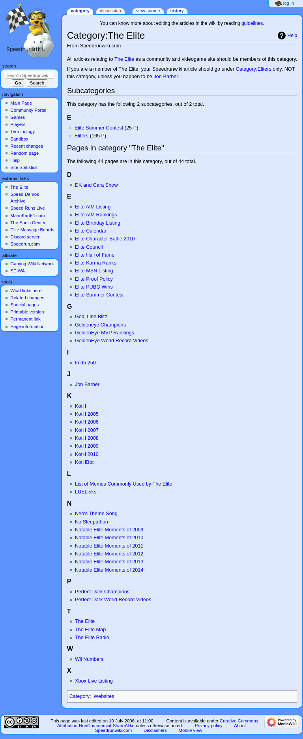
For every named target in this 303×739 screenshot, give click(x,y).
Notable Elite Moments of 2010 (109, 537)
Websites (104, 696)
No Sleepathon (91, 522)
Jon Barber (165, 76)
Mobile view (190, 730)
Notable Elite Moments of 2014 (109, 570)
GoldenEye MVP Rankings (104, 333)
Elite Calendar (91, 231)
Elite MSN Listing (94, 271)
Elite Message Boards (32, 229)
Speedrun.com (25, 244)
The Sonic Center (27, 222)
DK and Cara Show (96, 185)
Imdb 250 (85, 363)
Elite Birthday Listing (97, 223)
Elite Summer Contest (99, 128)
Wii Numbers (89, 659)
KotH (80, 406)
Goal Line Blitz (91, 316)
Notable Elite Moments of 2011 (109, 546)
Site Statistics (23, 167)
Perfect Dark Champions (102, 592)
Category (79, 696)
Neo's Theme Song (96, 513)
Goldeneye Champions (100, 325)
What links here (25, 290)
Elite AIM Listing (92, 207)
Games (17, 117)
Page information (27, 326)
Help (292, 35)
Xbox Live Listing (94, 681)
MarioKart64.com (27, 215)
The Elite (124, 59)
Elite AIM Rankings (96, 215)
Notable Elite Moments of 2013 (109, 562)
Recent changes (26, 146)
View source (148, 10)
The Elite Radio (92, 637)
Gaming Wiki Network (32, 263)
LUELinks (85, 492)
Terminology (22, 131)
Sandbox (19, 139)
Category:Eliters (253, 69)
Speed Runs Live (27, 208)
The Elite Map (90, 629)
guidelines (252, 23)
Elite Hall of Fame (94, 255)
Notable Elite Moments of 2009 (109, 530)
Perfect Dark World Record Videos (113, 599)
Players (17, 124)
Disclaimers (155, 730)
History (177, 10)
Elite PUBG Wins (94, 287)
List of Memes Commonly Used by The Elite (123, 484)
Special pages (24, 304)
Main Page (21, 103)
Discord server (24, 236)
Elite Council (89, 247)
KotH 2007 (87, 430)
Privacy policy (209, 725)
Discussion (110, 10)
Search (9, 66)
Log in (288, 3)
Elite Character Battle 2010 (105, 239)
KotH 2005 (87, 414)
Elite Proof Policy (94, 279)
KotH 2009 (87, 446)
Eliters (81, 136)
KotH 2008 (87, 438)
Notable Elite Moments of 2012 (109, 554)
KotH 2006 (87, 422)
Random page (24, 153)
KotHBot (84, 462)
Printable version (27, 311)
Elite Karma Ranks (95, 263)
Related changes (27, 297)
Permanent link (25, 319)
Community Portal (28, 110)
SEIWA (17, 270)
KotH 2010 (87, 454)
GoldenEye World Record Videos (111, 340)
